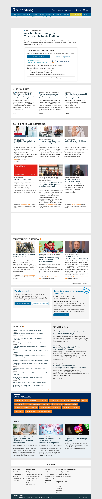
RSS (46, 483)
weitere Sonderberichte (80, 283)
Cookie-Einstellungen (32, 478)
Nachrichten (17, 14)
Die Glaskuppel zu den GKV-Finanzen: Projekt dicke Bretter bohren (29, 369)
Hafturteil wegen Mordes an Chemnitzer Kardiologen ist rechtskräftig (28, 378)
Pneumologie (56, 408)
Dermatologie (64, 401)
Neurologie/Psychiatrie (22, 408)
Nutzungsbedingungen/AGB (34, 474)
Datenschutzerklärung (33, 476)
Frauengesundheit (20, 404)
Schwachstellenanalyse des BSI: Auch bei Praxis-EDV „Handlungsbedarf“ (76, 96)
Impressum (29, 481)
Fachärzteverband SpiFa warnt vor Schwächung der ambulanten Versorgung (30, 373)
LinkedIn (58, 486)
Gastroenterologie (34, 404)
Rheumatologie (30, 411)
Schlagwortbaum (31, 472)
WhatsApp (59, 491)
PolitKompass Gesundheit (71, 408)
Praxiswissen (33, 14)
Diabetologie (75, 401)
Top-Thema (43, 401)
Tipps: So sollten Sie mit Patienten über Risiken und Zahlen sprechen (29, 347)
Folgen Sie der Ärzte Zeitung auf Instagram (76, 440)
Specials (48, 14)
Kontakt (28, 483)
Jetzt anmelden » (38, 57)
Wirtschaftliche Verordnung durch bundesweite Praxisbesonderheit (49, 260)
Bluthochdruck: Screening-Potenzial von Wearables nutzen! (29, 382)
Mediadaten (48, 472)
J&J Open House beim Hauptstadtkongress (72, 181)
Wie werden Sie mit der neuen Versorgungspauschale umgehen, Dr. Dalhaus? (70, 367)
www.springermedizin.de (63, 472)
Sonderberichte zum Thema (26, 239)
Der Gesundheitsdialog (22, 180)
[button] (85, 10)
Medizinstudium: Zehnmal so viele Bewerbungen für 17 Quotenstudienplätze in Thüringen (28, 386)
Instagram (59, 493)
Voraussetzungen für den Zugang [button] (57, 78)
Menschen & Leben (71, 404)
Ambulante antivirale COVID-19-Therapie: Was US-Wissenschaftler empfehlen (31, 351)
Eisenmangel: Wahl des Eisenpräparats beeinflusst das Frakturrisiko (28, 339)
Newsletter (48, 481)
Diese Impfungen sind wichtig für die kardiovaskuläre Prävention (31, 343)
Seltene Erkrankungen (44, 411)
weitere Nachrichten (43, 390)
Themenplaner (49, 474)
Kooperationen (57, 14)
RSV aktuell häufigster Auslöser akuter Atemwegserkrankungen (30, 360)
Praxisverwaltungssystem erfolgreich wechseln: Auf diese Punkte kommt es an (50, 96)
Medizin (25, 14)
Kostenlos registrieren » (63, 57)
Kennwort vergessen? (33, 61)
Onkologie (34, 408)
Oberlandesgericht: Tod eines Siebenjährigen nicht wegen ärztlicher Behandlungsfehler (29, 356)
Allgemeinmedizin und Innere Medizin (26, 401)
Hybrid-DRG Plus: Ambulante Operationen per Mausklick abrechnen (24, 143)
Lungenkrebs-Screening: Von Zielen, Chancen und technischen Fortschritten (30, 364)
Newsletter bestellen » (61, 315)
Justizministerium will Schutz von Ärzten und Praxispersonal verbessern (76, 143)
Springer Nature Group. (47, 498)
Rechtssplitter (19, 411)
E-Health (84, 401)
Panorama (16, 481)
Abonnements (49, 478)
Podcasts (41, 14)
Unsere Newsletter (23, 397)
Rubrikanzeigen (49, 476)
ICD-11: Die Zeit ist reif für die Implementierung (24, 256)
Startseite (16, 472)
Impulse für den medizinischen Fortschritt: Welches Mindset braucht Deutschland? (50, 184)
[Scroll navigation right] (89, 15)
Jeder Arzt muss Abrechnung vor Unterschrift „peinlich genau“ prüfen (49, 143)
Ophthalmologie (45, 408)
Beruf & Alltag (54, 401)
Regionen (66, 14)
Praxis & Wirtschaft (19, 478)
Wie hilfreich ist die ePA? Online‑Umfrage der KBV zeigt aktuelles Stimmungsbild (24, 96)
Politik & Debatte (76, 14)
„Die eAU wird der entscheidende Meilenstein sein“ (77, 258)
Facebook (59, 489)
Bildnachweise (30, 485)
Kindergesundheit (57, 404)
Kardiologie (45, 404)
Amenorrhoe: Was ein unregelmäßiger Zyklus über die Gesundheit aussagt (28, 334)
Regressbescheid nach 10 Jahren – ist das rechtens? (27, 330)
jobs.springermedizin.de (63, 476)
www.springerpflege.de (63, 474)
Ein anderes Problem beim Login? (37, 62)
